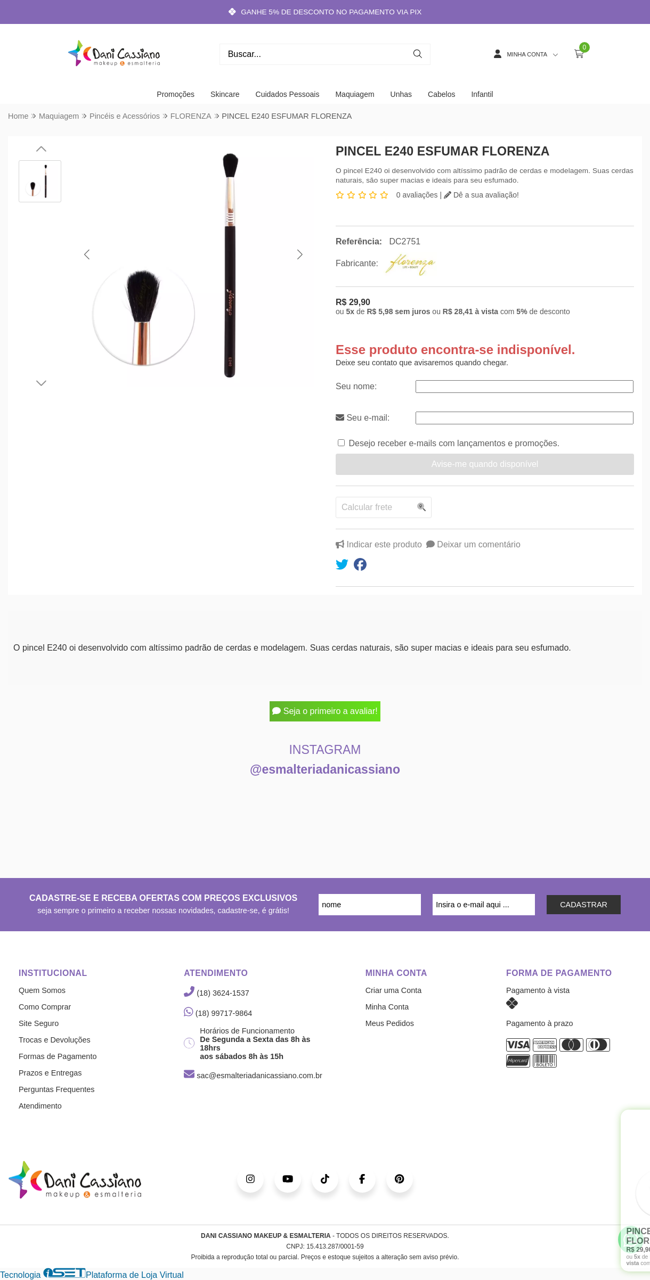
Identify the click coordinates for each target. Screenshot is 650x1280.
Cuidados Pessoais (288, 94)
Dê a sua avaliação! (481, 195)
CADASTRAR (583, 904)
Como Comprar (45, 1007)
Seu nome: (356, 386)
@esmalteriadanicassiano (325, 769)
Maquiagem (354, 94)
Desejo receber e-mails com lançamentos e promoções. (453, 443)
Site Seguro (39, 1023)
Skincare (224, 94)
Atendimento (40, 1106)
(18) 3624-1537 (216, 993)
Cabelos (441, 94)
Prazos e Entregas (50, 1073)
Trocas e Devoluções (55, 1040)
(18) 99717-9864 (218, 1013)
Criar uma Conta (393, 990)
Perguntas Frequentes (56, 1089)
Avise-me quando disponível (485, 464)
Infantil (482, 94)
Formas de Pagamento (57, 1056)
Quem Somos (42, 990)
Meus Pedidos (389, 1023)
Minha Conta (387, 1007)
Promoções (175, 94)
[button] (86, 254)
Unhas (401, 94)
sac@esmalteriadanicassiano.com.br (253, 1075)
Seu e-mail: (362, 417)
